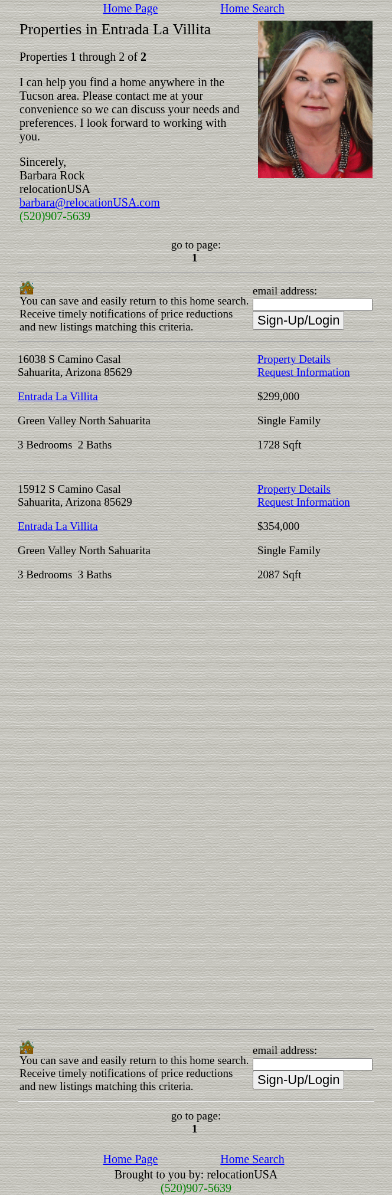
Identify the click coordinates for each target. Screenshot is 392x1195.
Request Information (303, 372)
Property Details (294, 359)
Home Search (252, 8)
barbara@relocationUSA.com (89, 202)
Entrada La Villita (58, 396)
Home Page (130, 8)
